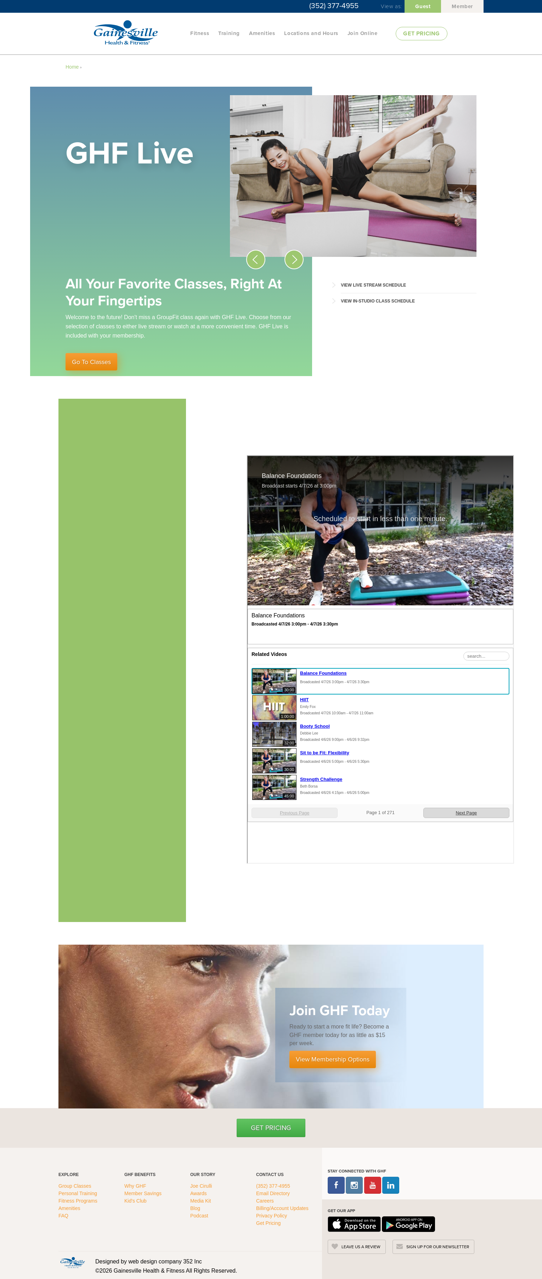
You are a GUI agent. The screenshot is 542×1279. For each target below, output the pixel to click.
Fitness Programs (78, 1201)
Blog (196, 1208)
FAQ (64, 1215)
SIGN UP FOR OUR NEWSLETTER (437, 1247)
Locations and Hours (311, 33)
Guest (422, 6)
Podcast (199, 1215)
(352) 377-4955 (333, 5)
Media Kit (200, 1201)
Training (229, 33)
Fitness (199, 33)
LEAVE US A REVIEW (360, 1247)
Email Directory (273, 1193)
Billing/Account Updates (282, 1208)
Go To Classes (91, 362)
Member (462, 6)
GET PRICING (421, 33)
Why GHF (135, 1186)
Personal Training (78, 1193)
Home (72, 67)
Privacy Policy (271, 1215)
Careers (265, 1201)
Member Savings (143, 1193)
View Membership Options (332, 1059)
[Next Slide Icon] (294, 259)
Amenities (262, 33)
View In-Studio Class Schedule (378, 301)
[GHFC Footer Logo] (72, 1262)
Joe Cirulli (201, 1186)
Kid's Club (136, 1201)
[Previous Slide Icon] (255, 259)
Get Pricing (271, 1128)
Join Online (363, 33)
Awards (198, 1193)
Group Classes (75, 1186)
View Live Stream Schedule (373, 285)
